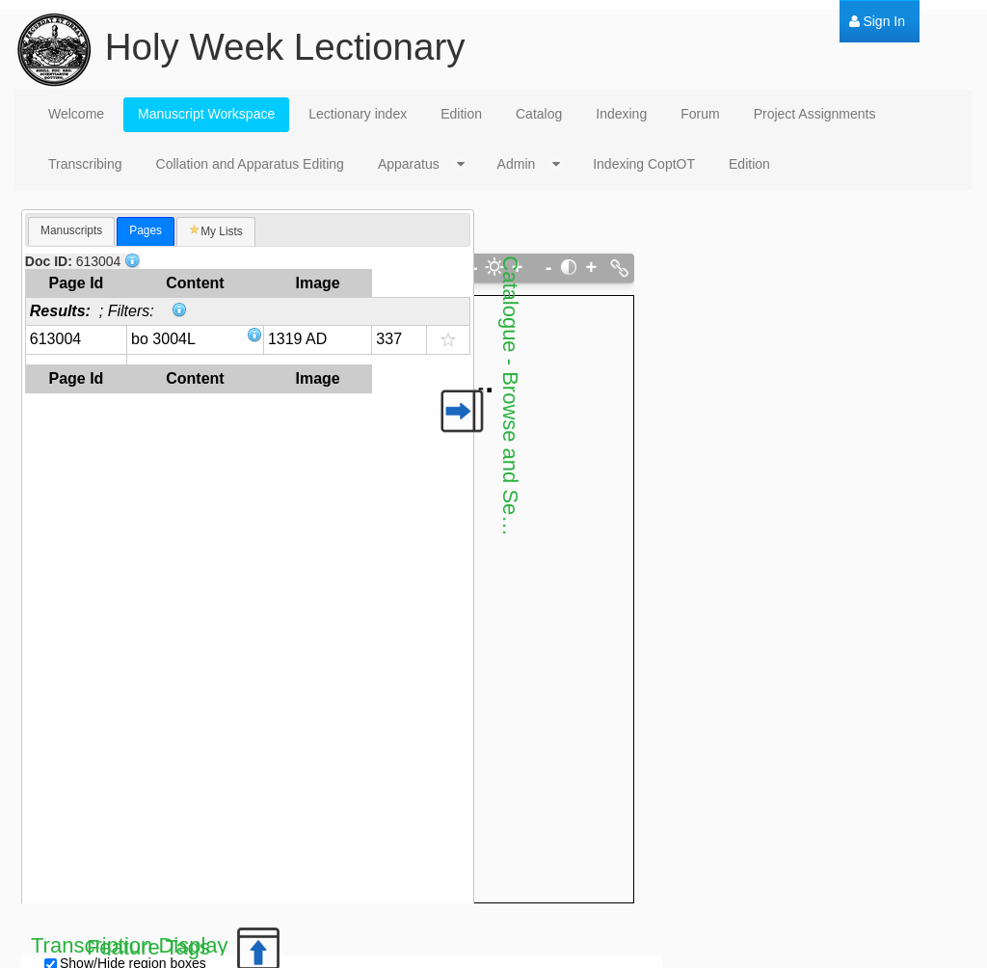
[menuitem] (877, 21)
